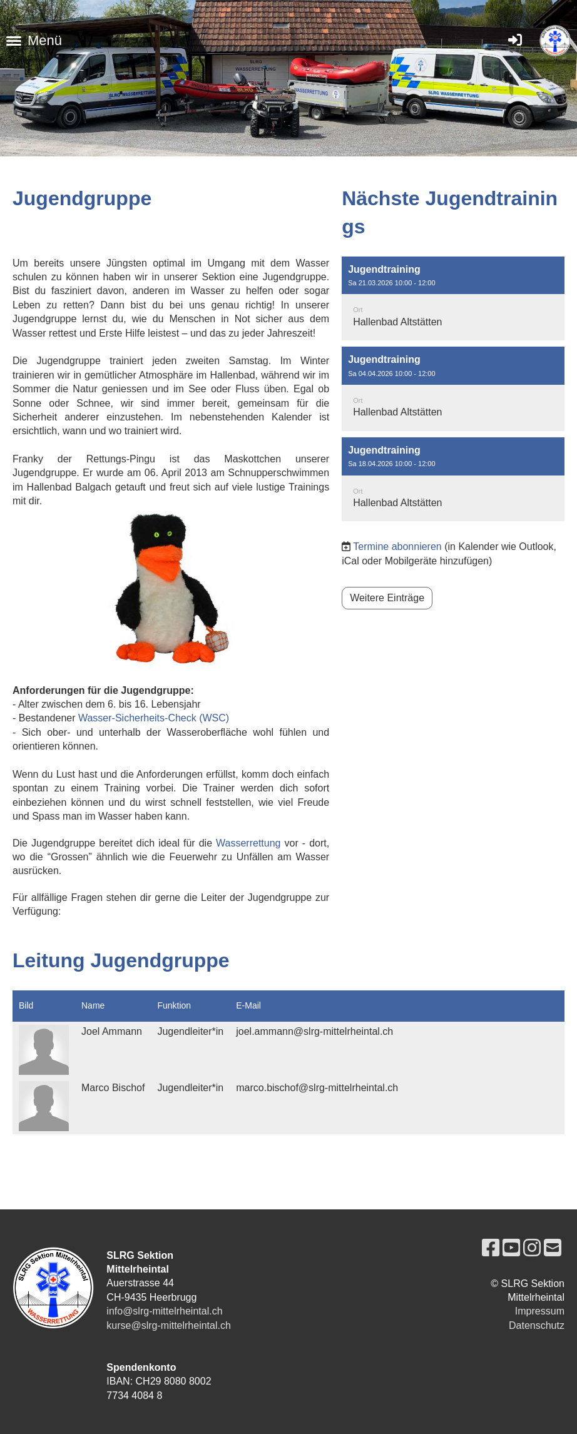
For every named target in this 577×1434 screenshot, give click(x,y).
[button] (453, 299)
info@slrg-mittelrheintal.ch (164, 1311)
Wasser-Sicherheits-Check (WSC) (153, 718)
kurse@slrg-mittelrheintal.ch (168, 1325)
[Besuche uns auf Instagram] (532, 1248)
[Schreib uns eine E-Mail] (552, 1248)
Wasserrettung (248, 843)
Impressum (539, 1311)
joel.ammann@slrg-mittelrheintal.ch (314, 1031)
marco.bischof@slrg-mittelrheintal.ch (317, 1087)
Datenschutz (536, 1325)
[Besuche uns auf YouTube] (511, 1248)
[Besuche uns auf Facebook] (490, 1248)
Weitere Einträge (387, 597)
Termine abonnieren (397, 546)
